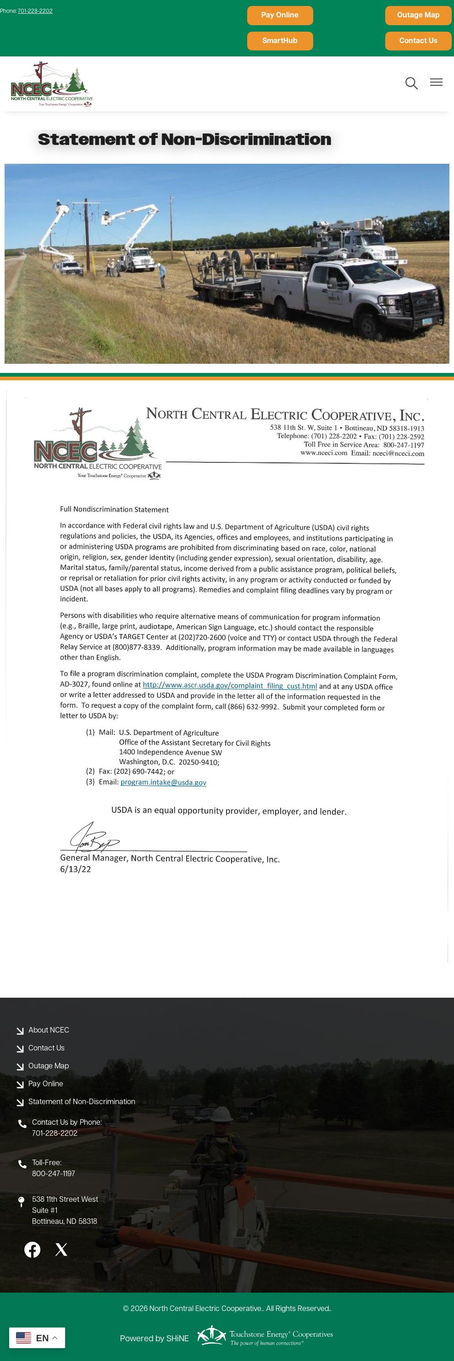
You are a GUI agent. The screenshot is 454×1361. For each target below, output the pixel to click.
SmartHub (420, 15)
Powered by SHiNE (154, 1339)
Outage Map (349, 15)
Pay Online (278, 15)
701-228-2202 (35, 11)
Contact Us (279, 40)
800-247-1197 (53, 1174)
